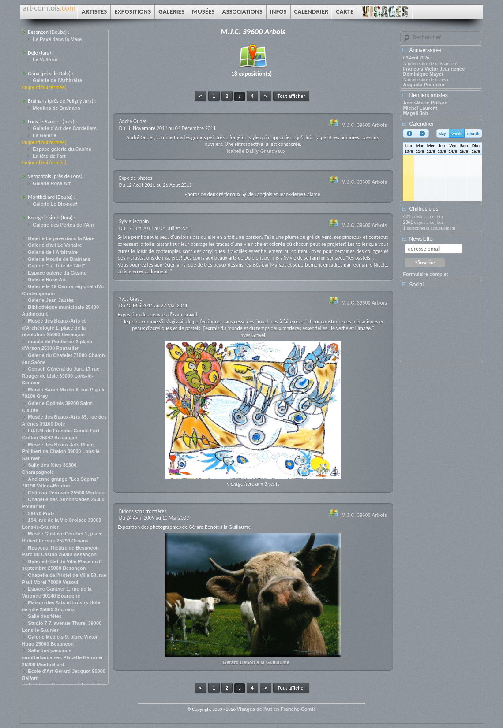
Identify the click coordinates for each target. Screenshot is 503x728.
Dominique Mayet (423, 74)
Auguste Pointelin (423, 84)
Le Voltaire (45, 59)
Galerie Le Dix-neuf (55, 204)
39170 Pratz (41, 513)
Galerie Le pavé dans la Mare (61, 238)
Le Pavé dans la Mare (57, 39)
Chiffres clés (423, 209)
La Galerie (44, 135)
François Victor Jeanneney (434, 68)
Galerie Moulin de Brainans (59, 259)
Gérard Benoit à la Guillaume (256, 662)
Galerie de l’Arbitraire (57, 80)
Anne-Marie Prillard (425, 102)
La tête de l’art (49, 156)
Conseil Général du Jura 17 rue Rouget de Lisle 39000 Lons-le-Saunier (61, 375)
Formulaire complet (425, 274)
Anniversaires (425, 50)
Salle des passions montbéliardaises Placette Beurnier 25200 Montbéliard (62, 657)
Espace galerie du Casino (62, 149)
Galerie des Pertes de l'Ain (63, 224)
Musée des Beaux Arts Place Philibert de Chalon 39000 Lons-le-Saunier (61, 451)
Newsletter (421, 239)
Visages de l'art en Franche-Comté (276, 709)
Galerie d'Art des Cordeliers (65, 128)
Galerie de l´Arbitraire (53, 252)
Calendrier (421, 124)
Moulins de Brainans (56, 108)
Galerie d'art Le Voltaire (55, 245)
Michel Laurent (420, 108)
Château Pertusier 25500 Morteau (66, 492)
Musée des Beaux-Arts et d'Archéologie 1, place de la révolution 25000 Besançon (54, 327)
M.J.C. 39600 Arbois (364, 125)
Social (416, 285)
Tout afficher (291, 96)
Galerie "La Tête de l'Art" (56, 265)
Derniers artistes (428, 95)
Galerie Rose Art (52, 183)
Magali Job (415, 113)
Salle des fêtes (44, 616)
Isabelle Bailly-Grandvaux (255, 151)
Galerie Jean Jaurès (51, 300)
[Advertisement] (442, 328)
